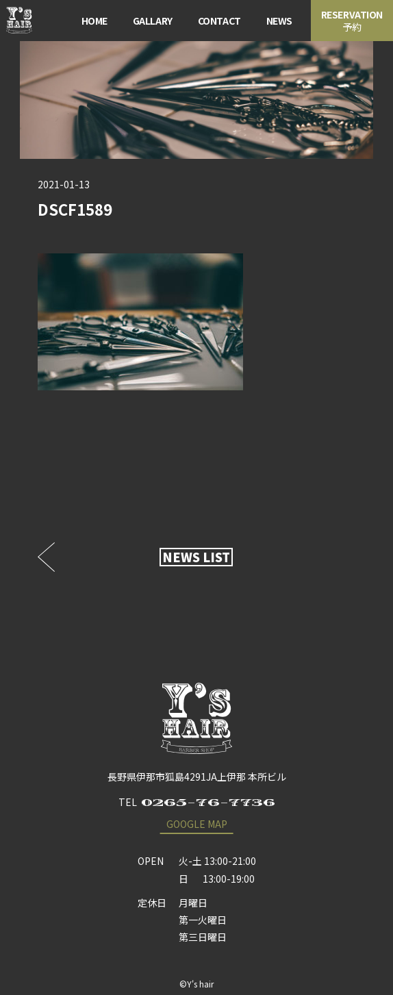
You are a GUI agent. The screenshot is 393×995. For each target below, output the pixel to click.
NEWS (279, 20)
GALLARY (153, 20)
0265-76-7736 (208, 802)
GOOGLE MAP (196, 824)
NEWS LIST (196, 557)
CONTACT (219, 20)
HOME (94, 20)
